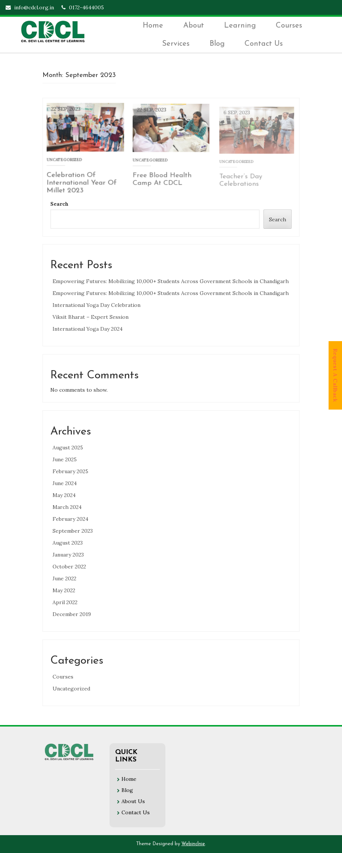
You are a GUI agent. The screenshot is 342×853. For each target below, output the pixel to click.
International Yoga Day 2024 (88, 329)
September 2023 (73, 530)
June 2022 (64, 578)
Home (155, 26)
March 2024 (67, 507)
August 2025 (68, 447)
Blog (218, 43)
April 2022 (65, 602)
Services (177, 43)
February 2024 (70, 519)
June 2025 (65, 459)
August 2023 (68, 542)
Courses (289, 26)
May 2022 (64, 590)
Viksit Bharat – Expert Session (91, 317)
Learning (241, 26)
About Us (133, 798)
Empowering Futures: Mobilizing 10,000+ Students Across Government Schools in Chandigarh (171, 281)
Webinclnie (193, 843)
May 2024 (64, 495)
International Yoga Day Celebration (96, 305)
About (195, 26)
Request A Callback (335, 375)
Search (59, 204)
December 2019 (72, 614)
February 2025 (70, 471)
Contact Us (264, 43)
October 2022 (69, 566)
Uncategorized (71, 688)
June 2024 (65, 483)
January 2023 (68, 554)
